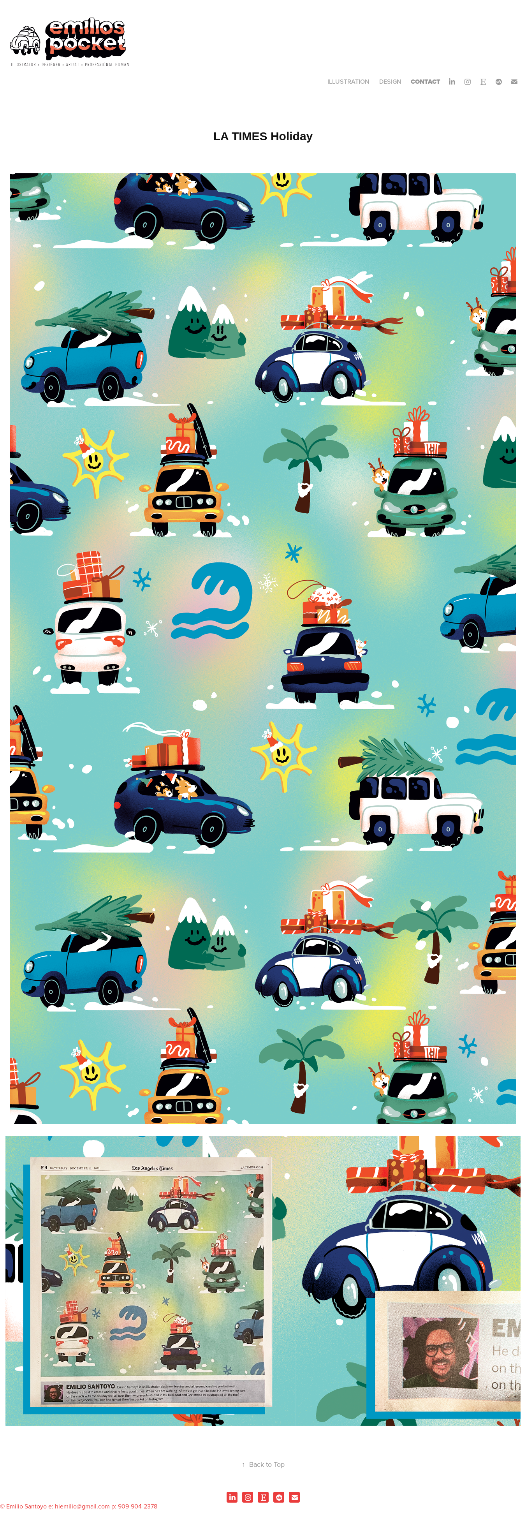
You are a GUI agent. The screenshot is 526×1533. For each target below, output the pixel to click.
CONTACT (425, 81)
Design (390, 81)
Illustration (348, 81)
